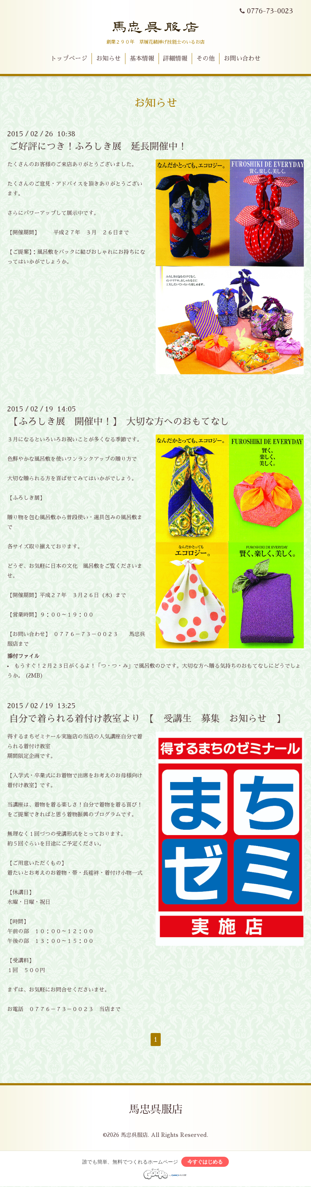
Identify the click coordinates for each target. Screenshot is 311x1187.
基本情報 (142, 59)
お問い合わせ (242, 59)
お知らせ (108, 59)
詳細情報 (175, 59)
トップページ (68, 59)
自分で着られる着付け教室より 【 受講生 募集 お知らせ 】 (147, 718)
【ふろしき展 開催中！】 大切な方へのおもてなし (119, 421)
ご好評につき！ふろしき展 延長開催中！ (98, 146)
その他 (205, 59)
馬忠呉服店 (156, 1109)
